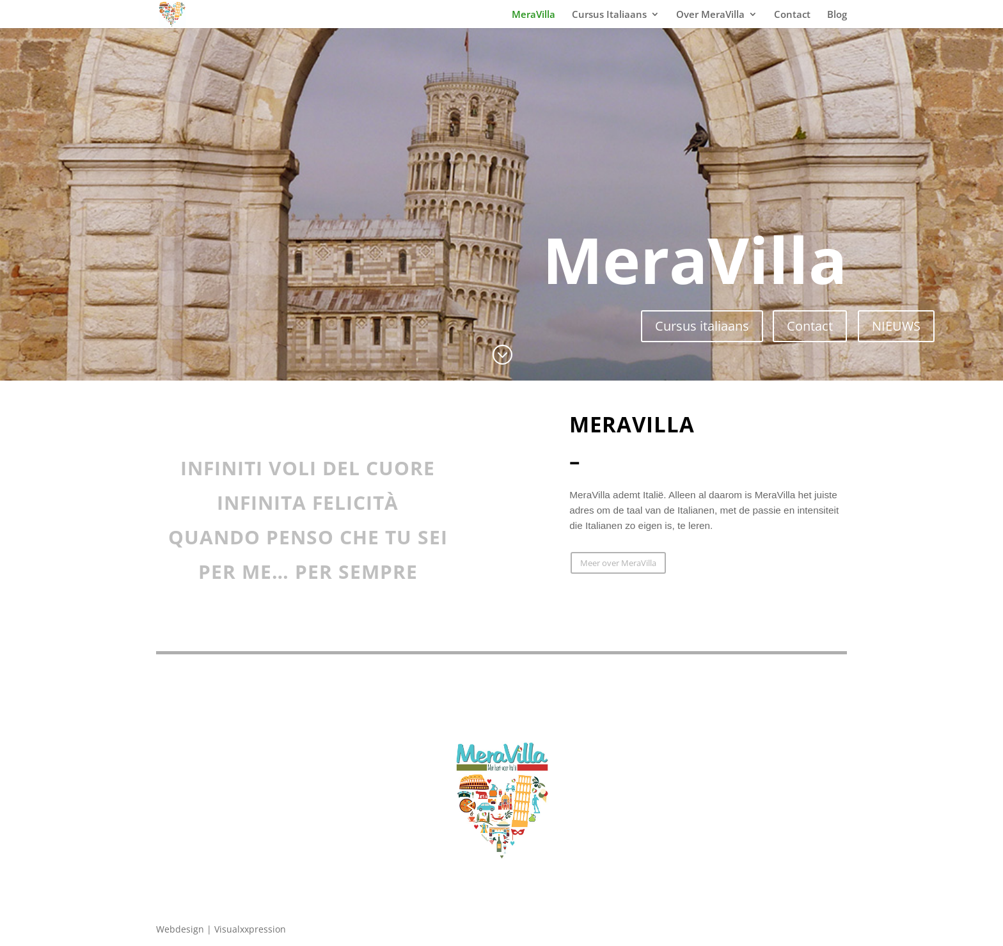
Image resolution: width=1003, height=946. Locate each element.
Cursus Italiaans (609, 15)
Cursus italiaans (702, 326)
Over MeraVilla (710, 15)
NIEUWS (896, 326)
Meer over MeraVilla (618, 563)
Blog (837, 15)
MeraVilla (533, 15)
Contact (792, 15)
